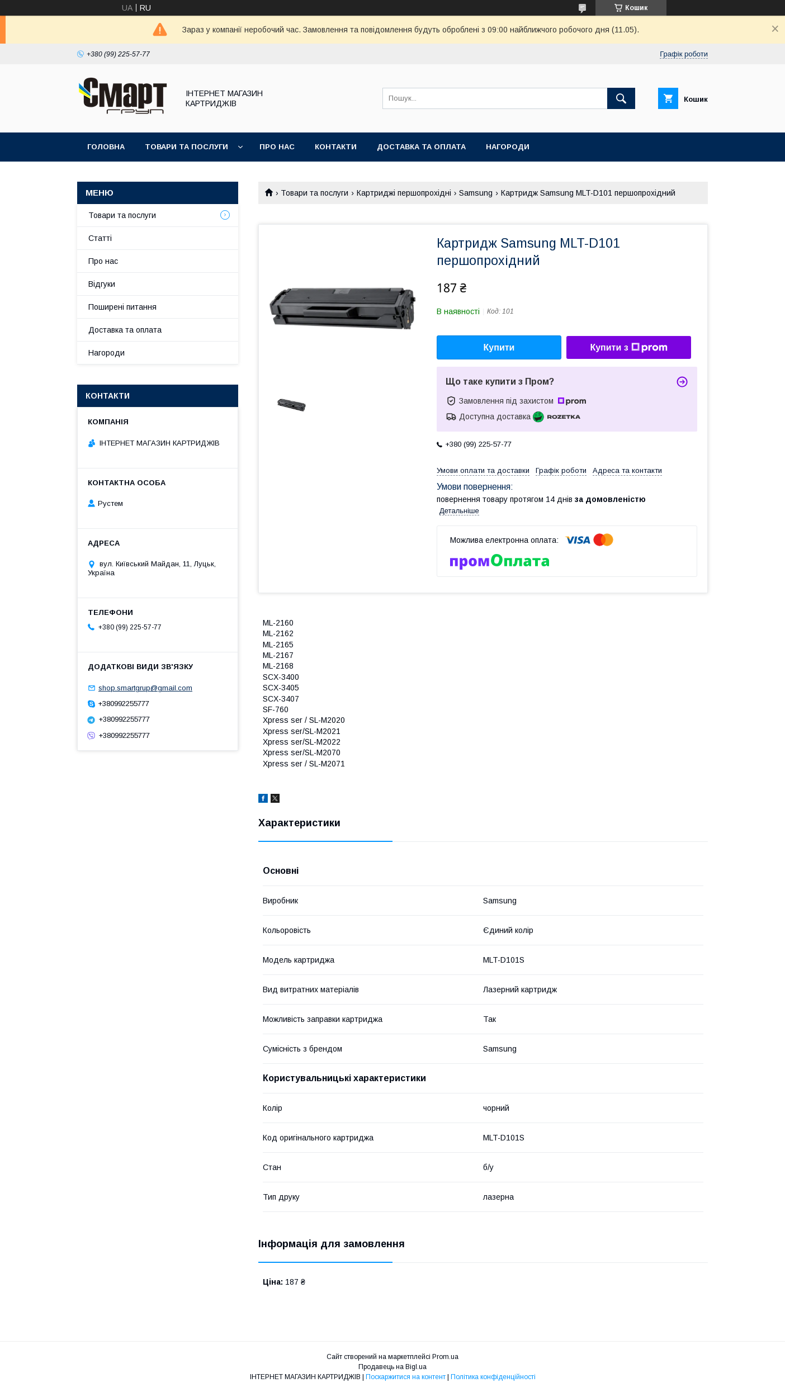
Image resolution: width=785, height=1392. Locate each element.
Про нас (277, 147)
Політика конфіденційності (493, 1377)
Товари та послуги (186, 147)
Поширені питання (122, 306)
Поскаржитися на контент (406, 1377)
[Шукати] (621, 98)
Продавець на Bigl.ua (392, 1367)
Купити (499, 347)
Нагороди (507, 147)
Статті (100, 238)
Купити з (628, 348)
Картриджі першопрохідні (404, 192)
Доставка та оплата (421, 147)
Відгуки (101, 284)
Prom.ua (445, 1357)
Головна (106, 147)
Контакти (336, 147)
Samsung (476, 192)
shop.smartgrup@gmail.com (145, 688)
